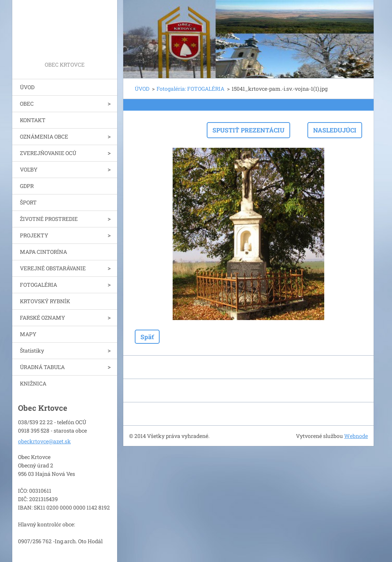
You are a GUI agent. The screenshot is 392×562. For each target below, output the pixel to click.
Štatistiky (32, 350)
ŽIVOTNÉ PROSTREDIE (49, 218)
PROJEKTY (34, 235)
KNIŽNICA (33, 383)
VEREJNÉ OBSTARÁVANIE (53, 268)
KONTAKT (33, 120)
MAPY (28, 334)
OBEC (27, 103)
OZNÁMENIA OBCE (44, 136)
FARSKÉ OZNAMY (42, 317)
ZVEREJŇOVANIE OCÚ (48, 153)
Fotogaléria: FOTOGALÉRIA (190, 88)
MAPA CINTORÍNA (43, 251)
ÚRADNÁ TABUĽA (42, 367)
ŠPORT (28, 202)
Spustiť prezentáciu (248, 130)
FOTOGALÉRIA (38, 284)
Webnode (356, 435)
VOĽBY (29, 169)
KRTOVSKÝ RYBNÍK (45, 301)
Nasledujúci (334, 130)
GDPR (27, 186)
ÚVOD (27, 87)
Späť (147, 337)
